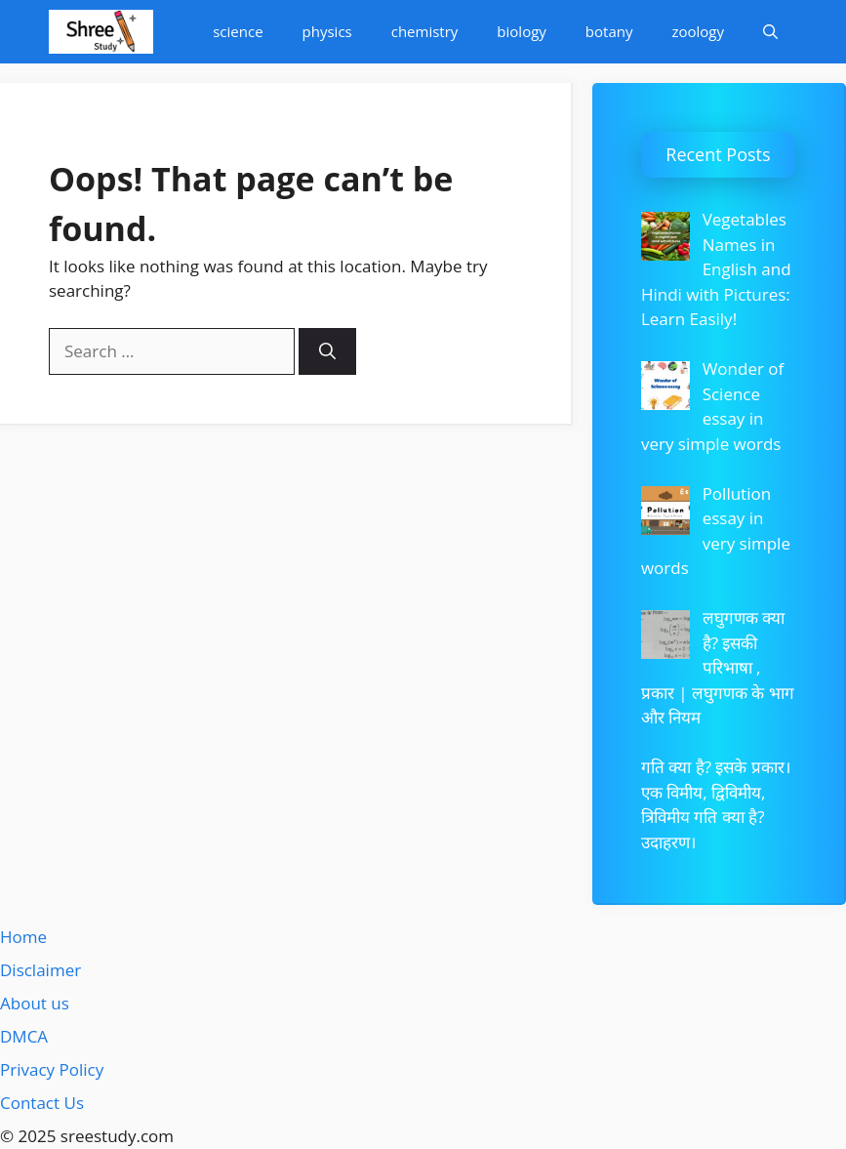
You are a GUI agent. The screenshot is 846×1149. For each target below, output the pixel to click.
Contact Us (42, 1102)
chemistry (425, 31)
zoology (697, 31)
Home (23, 936)
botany (609, 31)
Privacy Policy (51, 1069)
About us (34, 1003)
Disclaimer (40, 970)
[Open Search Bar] (770, 31)
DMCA (24, 1036)
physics (327, 31)
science (237, 31)
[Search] (327, 351)
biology (521, 31)
